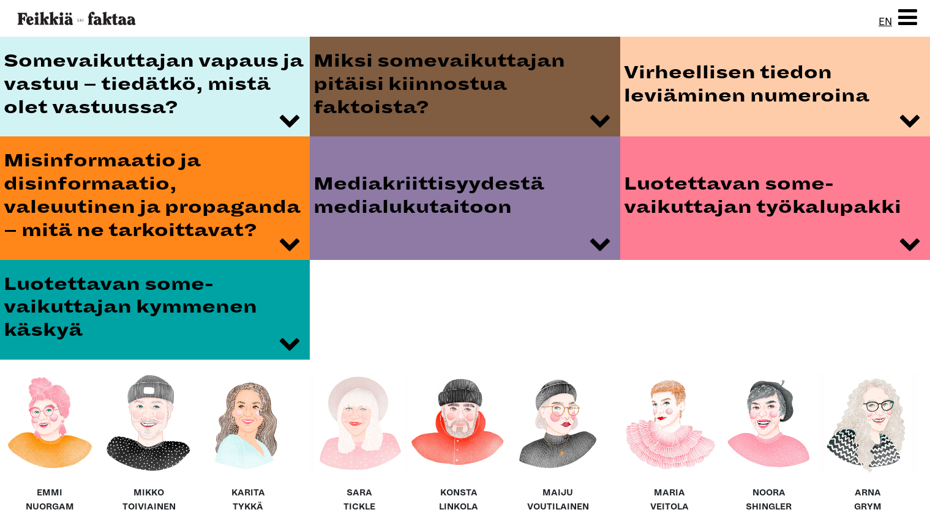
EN (885, 22)
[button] (907, 18)
